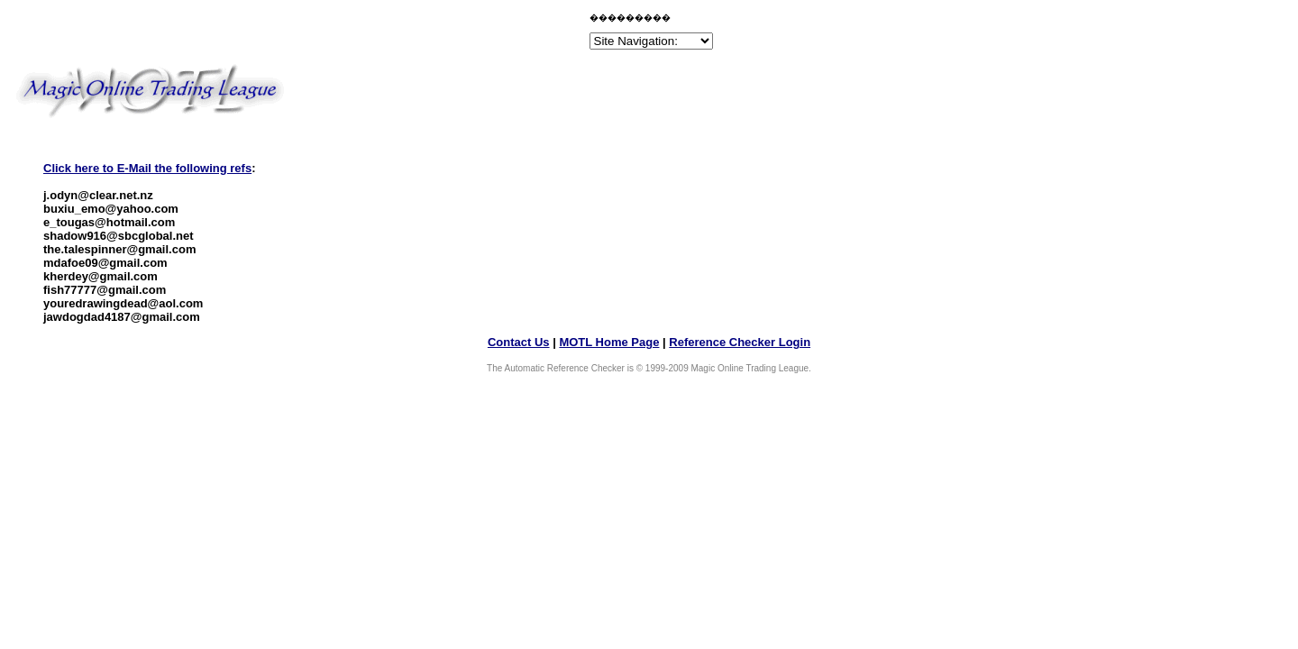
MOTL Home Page (609, 342)
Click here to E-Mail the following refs (147, 168)
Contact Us (519, 342)
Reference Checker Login (739, 342)
